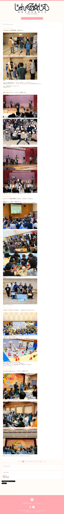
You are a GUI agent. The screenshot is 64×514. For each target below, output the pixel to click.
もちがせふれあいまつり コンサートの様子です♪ (15, 371)
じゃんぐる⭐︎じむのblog (10, 80)
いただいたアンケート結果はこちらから (10, 229)
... (42, 461)
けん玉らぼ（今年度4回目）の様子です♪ (13, 30)
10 (40, 461)
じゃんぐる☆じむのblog (16, 146)
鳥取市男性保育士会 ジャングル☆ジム (29, 510)
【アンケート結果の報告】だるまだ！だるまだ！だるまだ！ (18, 198)
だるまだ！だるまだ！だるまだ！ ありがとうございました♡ (19, 310)
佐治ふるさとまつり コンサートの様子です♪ (14, 92)
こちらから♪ (14, 427)
